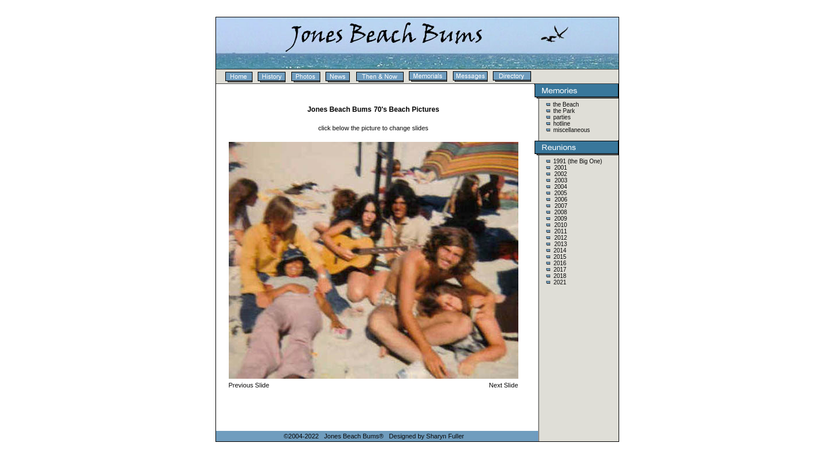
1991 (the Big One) (577, 161)
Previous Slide (249, 385)
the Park (563, 111)
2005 (560, 193)
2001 (560, 167)
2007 (560, 206)
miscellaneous (570, 130)
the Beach (566, 104)
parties (560, 117)
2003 (560, 180)
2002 (560, 174)
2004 (560, 187)
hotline (560, 123)
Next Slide (503, 385)
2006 (560, 199)
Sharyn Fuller (445, 436)
